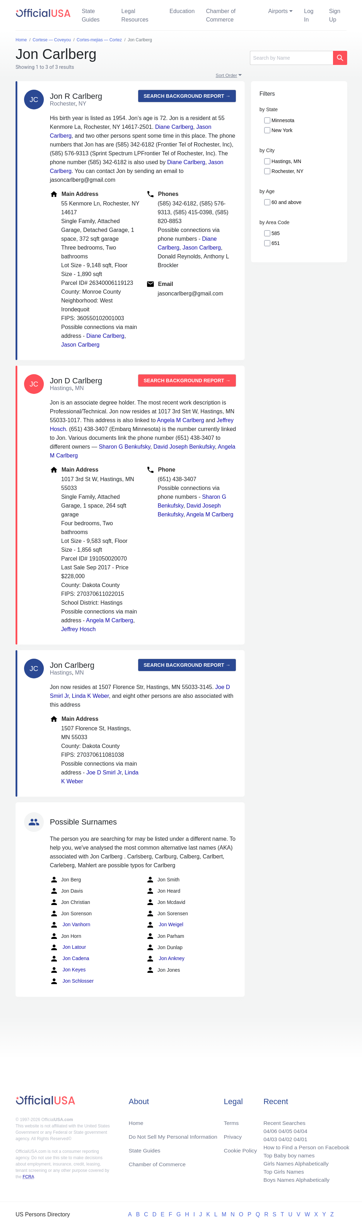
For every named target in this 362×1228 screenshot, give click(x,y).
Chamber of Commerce (221, 15)
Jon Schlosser (72, 981)
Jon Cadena (69, 958)
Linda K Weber (90, 696)
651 (276, 243)
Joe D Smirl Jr (104, 772)
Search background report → (187, 96)
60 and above (287, 202)
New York (282, 130)
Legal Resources (134, 15)
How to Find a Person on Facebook (305, 1146)
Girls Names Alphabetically (294, 1163)
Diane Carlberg (174, 127)
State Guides (91, 15)
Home (136, 1120)
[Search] (291, 58)
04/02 (283, 1137)
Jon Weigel (164, 925)
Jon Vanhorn (70, 925)
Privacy (232, 1134)
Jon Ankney (165, 958)
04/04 (299, 1129)
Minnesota (283, 120)
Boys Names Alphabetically (295, 1179)
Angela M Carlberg (180, 420)
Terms (231, 1120)
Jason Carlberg (80, 345)
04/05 (283, 1129)
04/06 (268, 1129)
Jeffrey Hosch (78, 629)
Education (181, 11)
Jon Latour (68, 947)
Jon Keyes (68, 970)
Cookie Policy (240, 1148)
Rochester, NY (287, 171)
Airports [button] (278, 11)
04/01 (299, 1137)
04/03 (268, 1137)
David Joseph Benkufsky (184, 447)
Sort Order (226, 75)
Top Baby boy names (287, 1154)
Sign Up (334, 15)
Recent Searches (282, 1120)
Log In (309, 15)
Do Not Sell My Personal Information (174, 1134)
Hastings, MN (286, 161)
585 (276, 233)
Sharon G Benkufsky (124, 447)
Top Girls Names (281, 1171)
